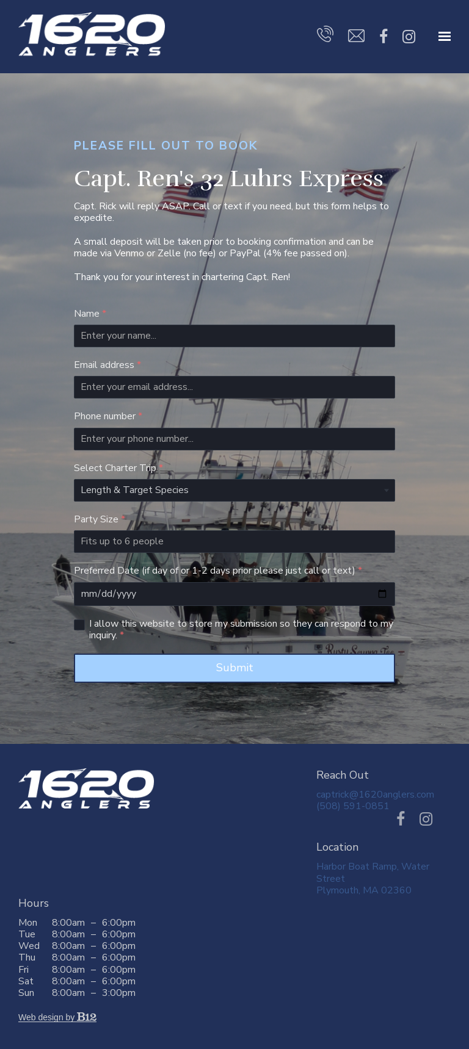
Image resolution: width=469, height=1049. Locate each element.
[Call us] (325, 37)
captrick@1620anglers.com (375, 794)
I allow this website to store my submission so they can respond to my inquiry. (241, 629)
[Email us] (356, 38)
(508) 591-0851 (353, 806)
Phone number (108, 416)
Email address (107, 365)
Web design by (57, 1017)
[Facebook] (383, 37)
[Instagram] (408, 37)
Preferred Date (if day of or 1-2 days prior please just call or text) (218, 571)
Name (90, 314)
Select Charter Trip (118, 468)
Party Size (99, 519)
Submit (234, 667)
